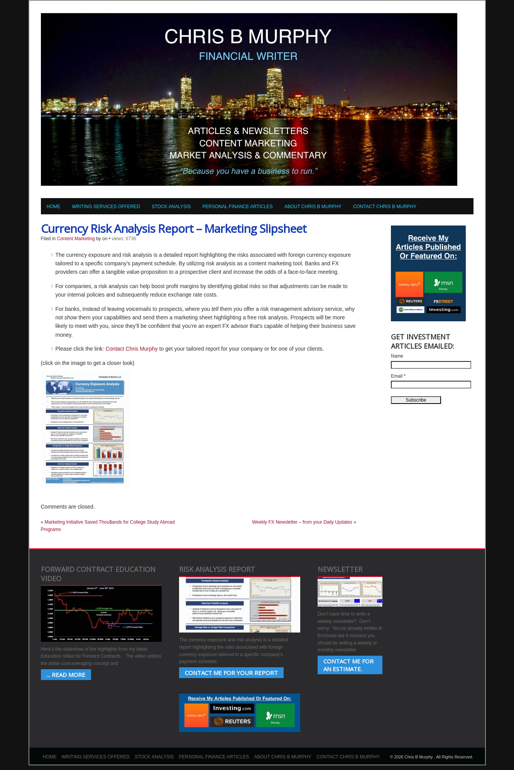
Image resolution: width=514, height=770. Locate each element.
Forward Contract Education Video (98, 574)
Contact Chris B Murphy (384, 206)
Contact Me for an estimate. (348, 665)
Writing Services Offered (106, 206)
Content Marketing (76, 238)
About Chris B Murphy (313, 206)
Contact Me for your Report (231, 673)
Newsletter (340, 569)
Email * (398, 376)
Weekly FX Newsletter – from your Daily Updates (302, 522)
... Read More (66, 674)
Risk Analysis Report (217, 569)
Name (397, 356)
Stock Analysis (171, 206)
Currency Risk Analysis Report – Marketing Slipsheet (173, 228)
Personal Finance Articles (238, 206)
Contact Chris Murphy (131, 349)
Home (54, 206)
